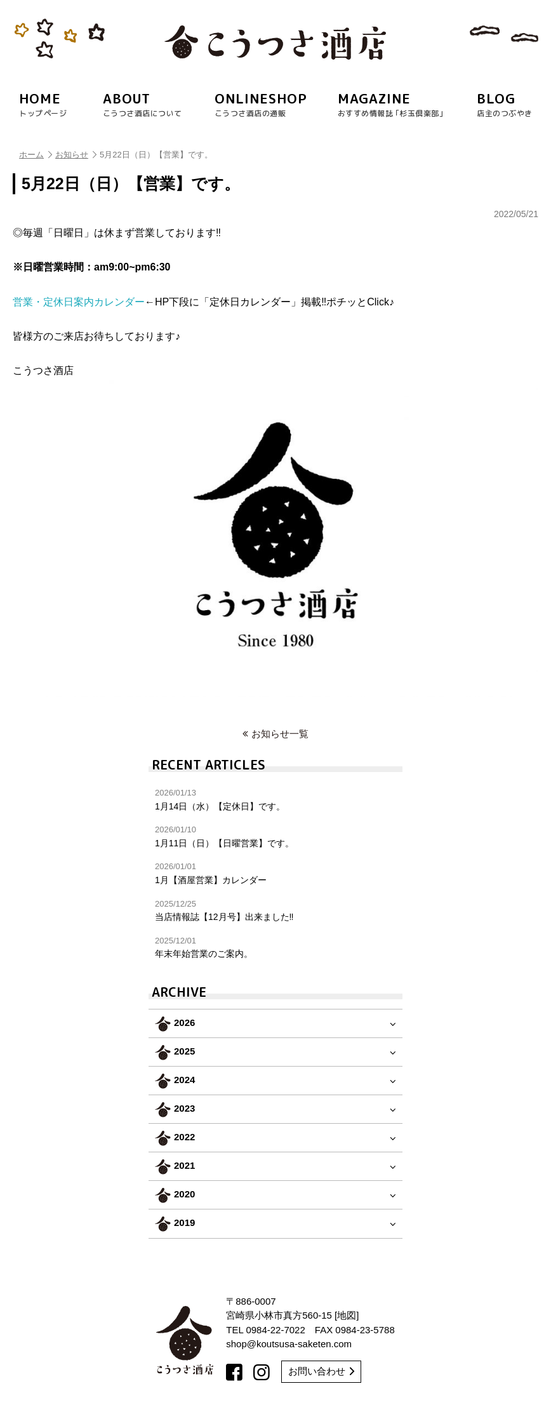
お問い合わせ (321, 1371)
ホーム (35, 154)
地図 (346, 1315)
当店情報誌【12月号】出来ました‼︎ (275, 910)
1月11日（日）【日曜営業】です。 (275, 836)
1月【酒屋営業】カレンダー (275, 873)
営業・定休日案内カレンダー (79, 301)
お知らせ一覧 (275, 733)
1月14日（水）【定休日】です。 (275, 799)
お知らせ (75, 154)
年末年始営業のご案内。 (275, 947)
